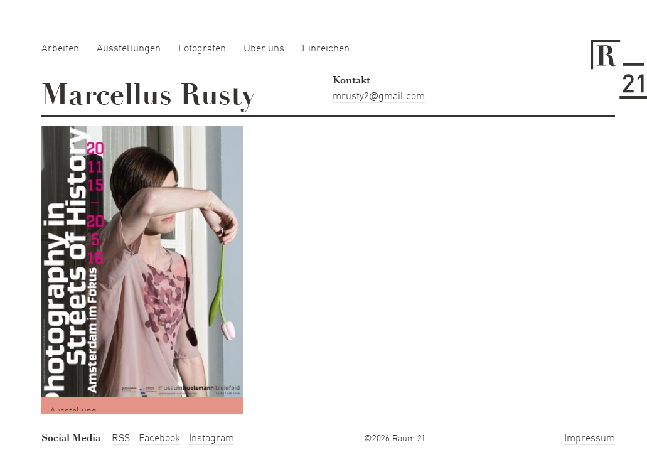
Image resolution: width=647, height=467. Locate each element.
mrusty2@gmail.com (379, 97)
